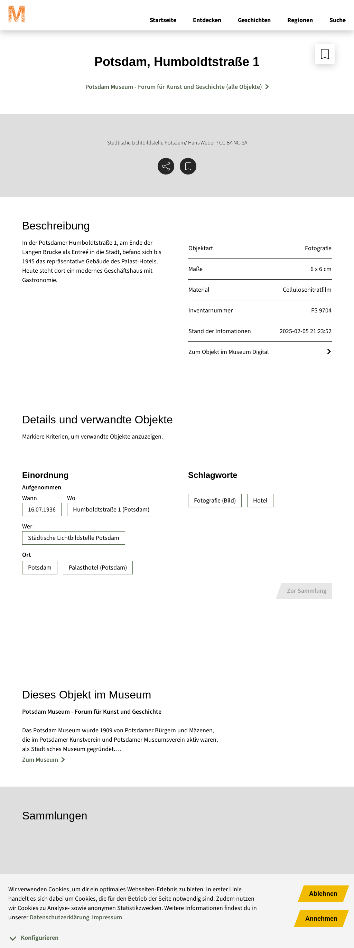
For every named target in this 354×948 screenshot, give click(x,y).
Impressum (107, 917)
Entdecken (207, 20)
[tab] (177, 938)
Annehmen (321, 918)
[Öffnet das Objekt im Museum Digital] (329, 352)
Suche (337, 20)
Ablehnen (323, 893)
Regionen (300, 20)
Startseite (163, 20)
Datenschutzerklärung (59, 917)
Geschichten (254, 20)
